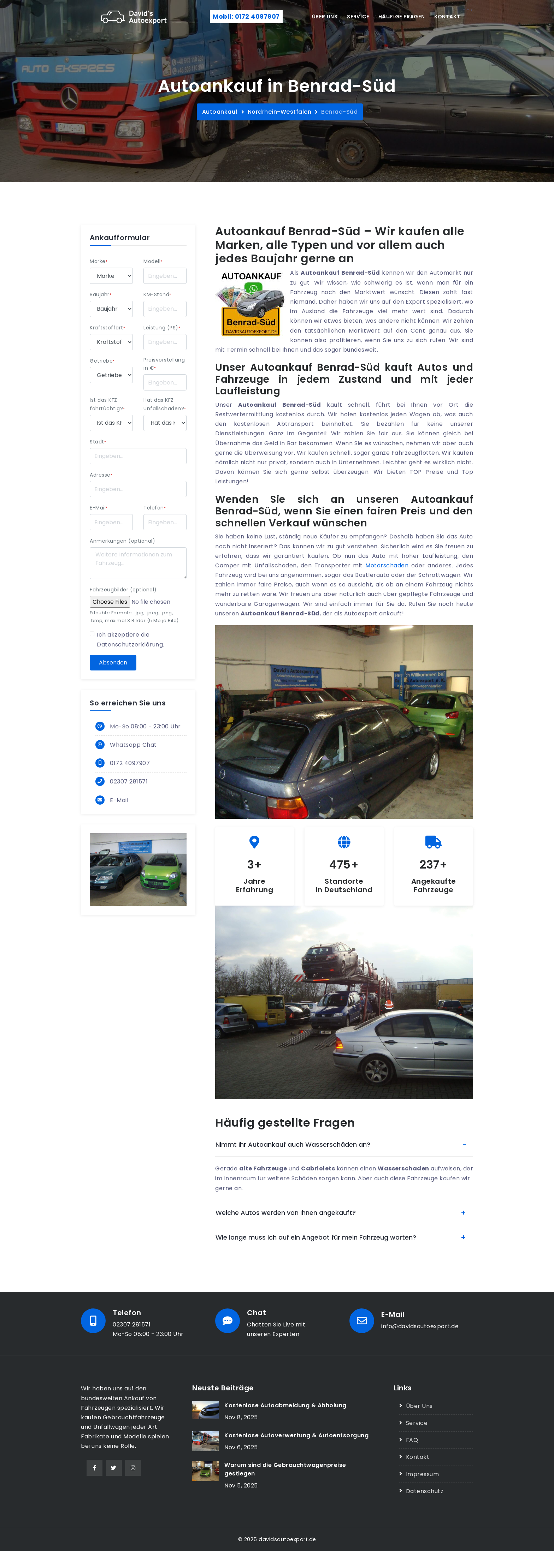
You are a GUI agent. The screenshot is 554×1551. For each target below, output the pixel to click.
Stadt (98, 441)
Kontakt (447, 16)
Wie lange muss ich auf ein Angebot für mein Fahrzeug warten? (316, 1237)
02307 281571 (129, 781)
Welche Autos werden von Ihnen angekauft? (286, 1212)
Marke (98, 261)
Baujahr (100, 294)
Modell (153, 261)
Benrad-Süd (339, 112)
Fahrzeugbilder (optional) (123, 589)
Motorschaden (386, 565)
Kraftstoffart (107, 327)
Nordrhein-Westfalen (280, 112)
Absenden (113, 662)
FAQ (412, 1440)
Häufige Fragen (401, 16)
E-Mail (99, 507)
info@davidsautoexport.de (420, 1326)
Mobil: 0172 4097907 (246, 16)
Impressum (422, 1474)
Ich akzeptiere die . (130, 639)
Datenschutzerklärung (130, 644)
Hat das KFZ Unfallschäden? (164, 404)
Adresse (101, 474)
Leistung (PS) (161, 327)
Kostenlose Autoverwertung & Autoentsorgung (296, 1435)
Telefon (154, 507)
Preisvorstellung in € (164, 364)
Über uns (325, 16)
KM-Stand (157, 294)
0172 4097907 (130, 763)
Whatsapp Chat (133, 745)
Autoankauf (220, 112)
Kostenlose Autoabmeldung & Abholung (285, 1405)
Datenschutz (425, 1491)
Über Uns (419, 1406)
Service (358, 16)
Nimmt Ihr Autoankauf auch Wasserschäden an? (293, 1144)
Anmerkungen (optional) (122, 540)
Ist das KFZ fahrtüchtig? (107, 404)
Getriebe (102, 360)
